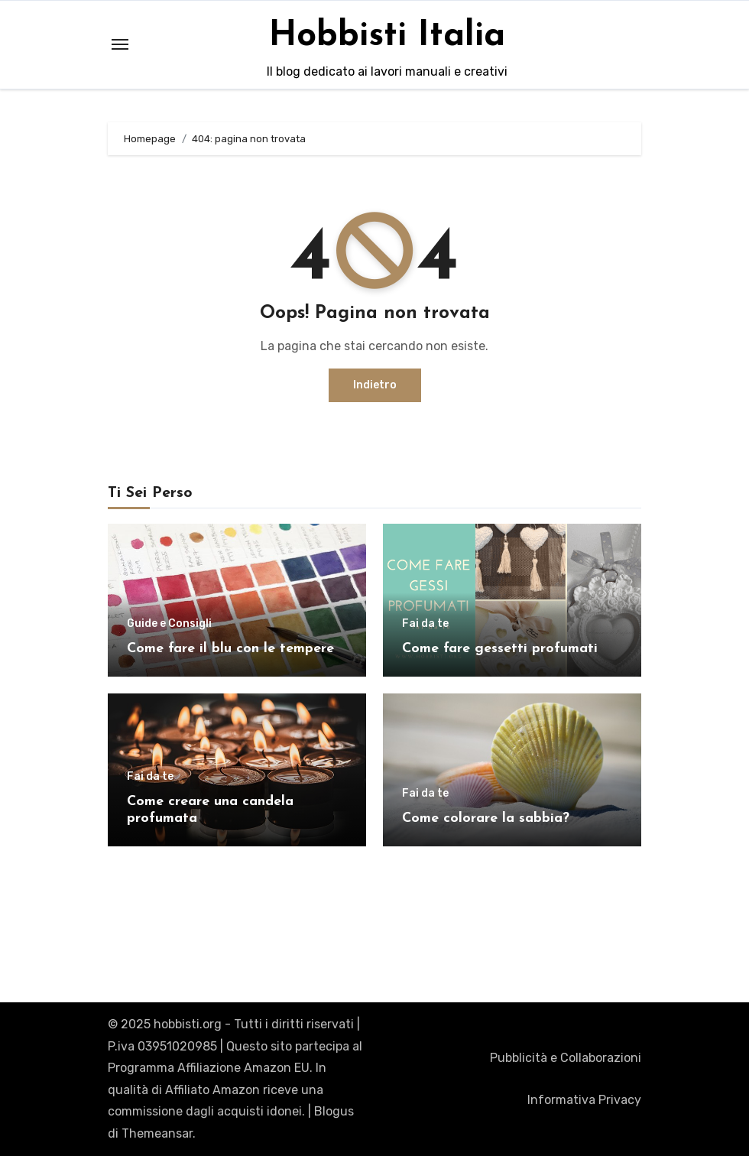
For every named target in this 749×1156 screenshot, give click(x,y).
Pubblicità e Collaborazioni (565, 1057)
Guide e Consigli (169, 624)
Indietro (375, 384)
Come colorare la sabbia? (485, 818)
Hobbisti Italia (387, 36)
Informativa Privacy (584, 1100)
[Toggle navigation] (120, 44)
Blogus (334, 1111)
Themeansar (157, 1133)
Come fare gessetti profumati (500, 648)
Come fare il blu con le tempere (230, 648)
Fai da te (425, 624)
